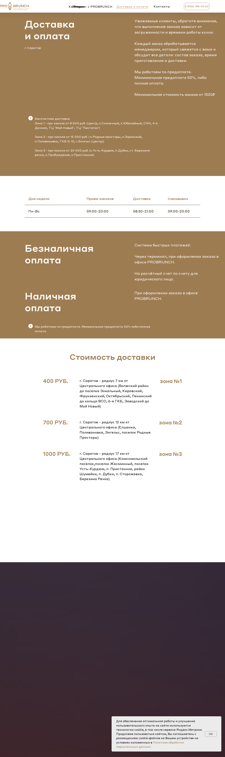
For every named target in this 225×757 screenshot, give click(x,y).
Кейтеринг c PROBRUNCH (90, 6)
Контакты (162, 6)
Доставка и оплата (132, 6)
